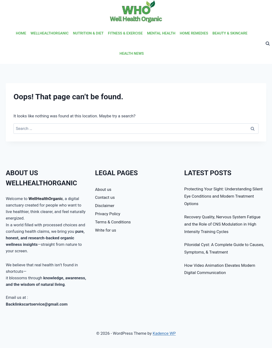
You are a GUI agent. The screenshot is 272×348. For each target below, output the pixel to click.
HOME (21, 33)
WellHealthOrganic (45, 198)
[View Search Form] (267, 43)
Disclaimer (104, 205)
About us (103, 189)
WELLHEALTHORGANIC (49, 33)
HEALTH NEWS (131, 53)
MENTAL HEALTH (161, 33)
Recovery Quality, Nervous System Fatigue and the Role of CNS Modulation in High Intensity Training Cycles (222, 224)
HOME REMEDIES (194, 33)
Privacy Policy (107, 213)
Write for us (105, 230)
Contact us (105, 197)
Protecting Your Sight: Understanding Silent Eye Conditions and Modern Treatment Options (223, 196)
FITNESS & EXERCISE (125, 33)
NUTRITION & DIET (88, 33)
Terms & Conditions (113, 222)
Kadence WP (164, 333)
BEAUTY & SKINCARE (229, 33)
